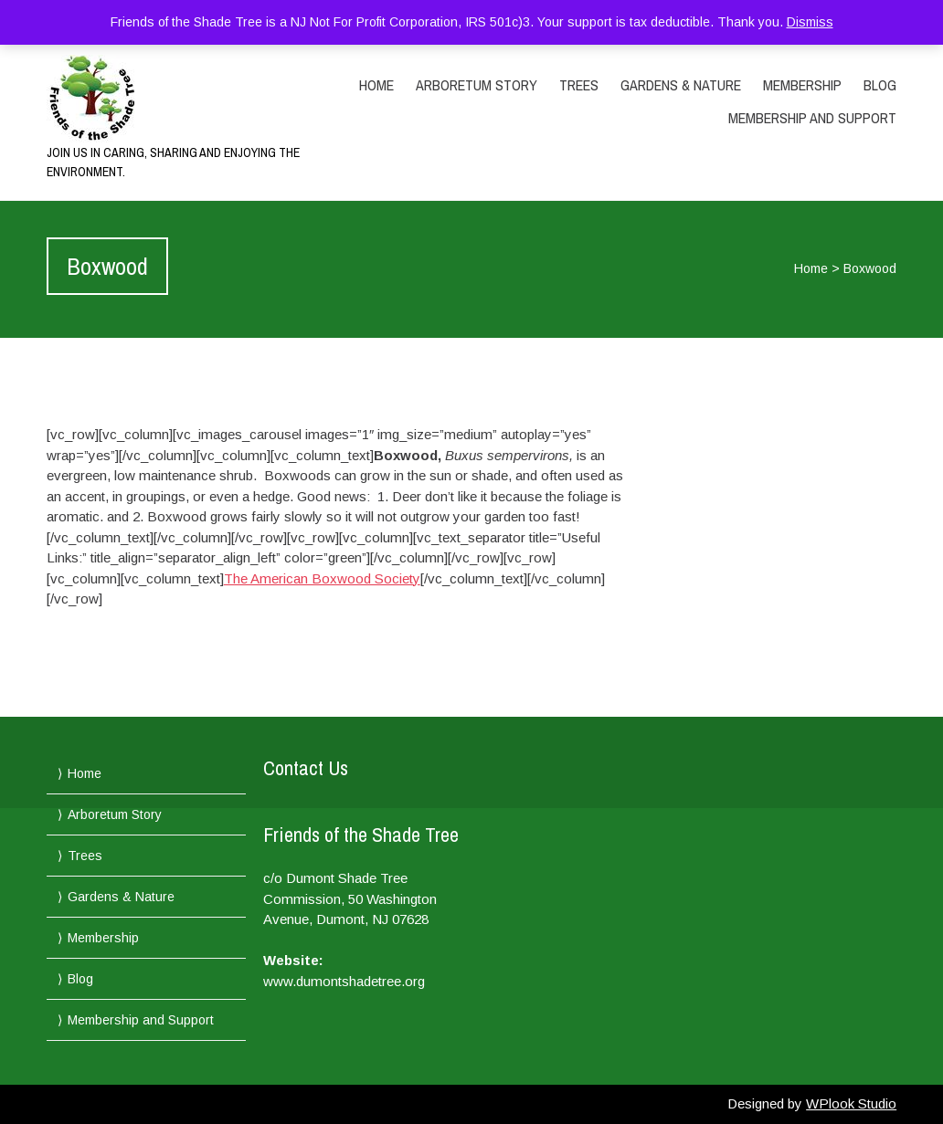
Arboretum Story (476, 85)
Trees (579, 85)
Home (376, 85)
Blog (880, 85)
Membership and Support (812, 118)
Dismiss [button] (810, 22)
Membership (802, 85)
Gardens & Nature (680, 85)
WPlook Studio (851, 1103)
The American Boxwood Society (322, 578)
